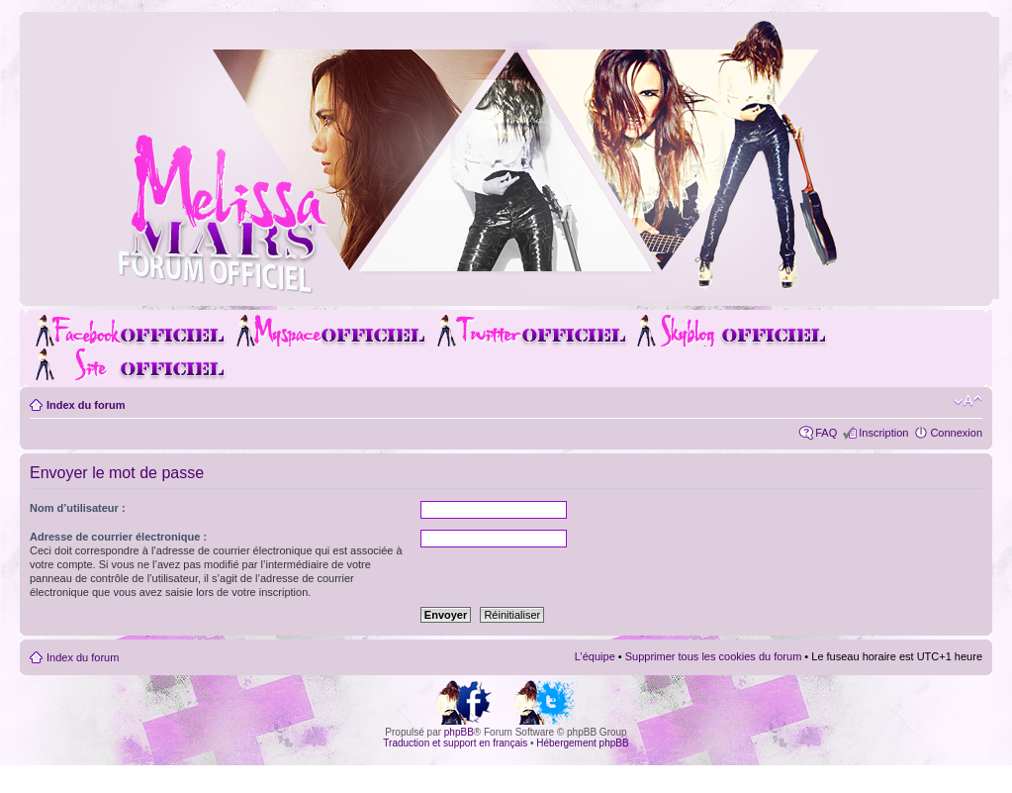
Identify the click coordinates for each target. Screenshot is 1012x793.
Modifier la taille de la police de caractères (968, 401)
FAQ (826, 433)
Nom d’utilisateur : (78, 508)
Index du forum (85, 405)
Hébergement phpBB (582, 743)
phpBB (459, 732)
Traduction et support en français (455, 743)
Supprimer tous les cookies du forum (713, 656)
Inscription (883, 433)
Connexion (956, 433)
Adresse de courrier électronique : (118, 537)
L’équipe (595, 656)
